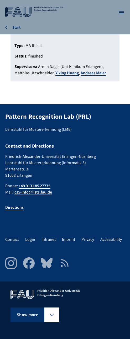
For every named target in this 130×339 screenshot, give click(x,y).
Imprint (68, 239)
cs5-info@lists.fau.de (33, 192)
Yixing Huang (67, 73)
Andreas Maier (93, 73)
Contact (12, 239)
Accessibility (111, 239)
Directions (14, 207)
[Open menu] (121, 12)
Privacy (87, 239)
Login (30, 239)
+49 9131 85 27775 (34, 186)
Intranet (48, 239)
